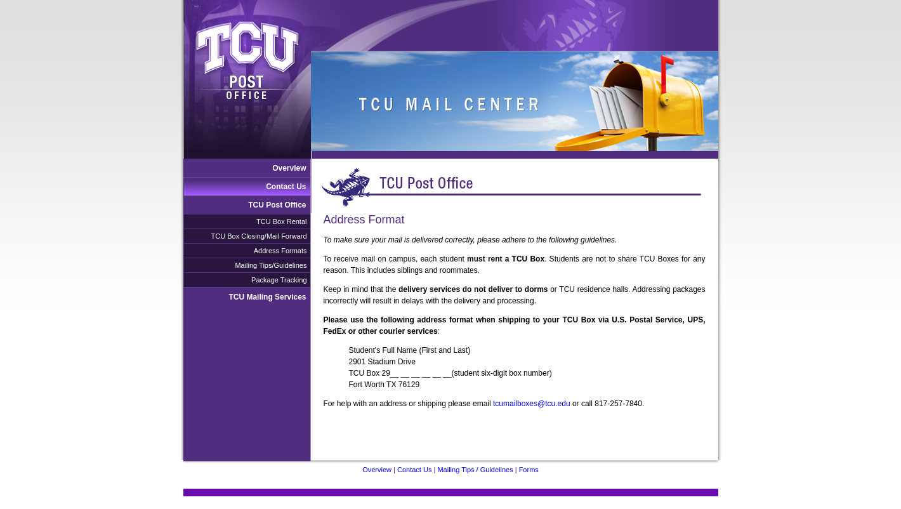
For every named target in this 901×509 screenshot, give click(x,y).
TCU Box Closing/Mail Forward (259, 236)
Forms (529, 469)
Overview (289, 168)
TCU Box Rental (281, 221)
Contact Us (286, 186)
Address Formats (280, 251)
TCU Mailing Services (267, 297)
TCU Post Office (277, 205)
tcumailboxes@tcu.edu (531, 403)
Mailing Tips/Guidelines (270, 265)
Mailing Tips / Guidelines (475, 469)
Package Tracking (278, 280)
